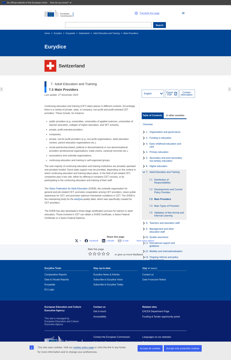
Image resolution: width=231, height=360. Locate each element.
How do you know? (61, 2)
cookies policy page (83, 347)
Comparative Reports (55, 268)
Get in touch (99, 305)
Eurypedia (70, 33)
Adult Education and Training (106, 33)
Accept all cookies (153, 348)
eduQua (78, 199)
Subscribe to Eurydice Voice (108, 273)
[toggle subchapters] (143, 132)
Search (159, 25)
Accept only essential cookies (184, 348)
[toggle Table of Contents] (153, 115)
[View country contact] (187, 94)
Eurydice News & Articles (106, 268)
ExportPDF (169, 93)
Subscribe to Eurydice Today (108, 278)
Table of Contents (152, 115)
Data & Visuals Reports (56, 273)
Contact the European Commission (111, 330)
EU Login (49, 283)
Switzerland (84, 33)
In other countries (175, 115)
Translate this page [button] (149, 13)
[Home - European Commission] (78, 13)
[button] (183, 13)
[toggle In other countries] (176, 115)
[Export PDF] (171, 94)
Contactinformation (186, 93)
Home (47, 33)
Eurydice (58, 33)
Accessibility (99, 310)
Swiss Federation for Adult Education (68, 188)
